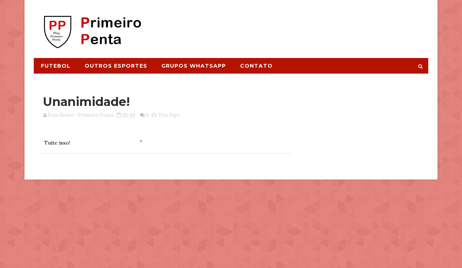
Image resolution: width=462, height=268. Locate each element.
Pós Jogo (169, 115)
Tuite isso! (57, 142)
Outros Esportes (116, 65)
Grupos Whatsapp (193, 65)
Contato (256, 65)
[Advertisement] (292, 25)
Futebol (56, 65)
